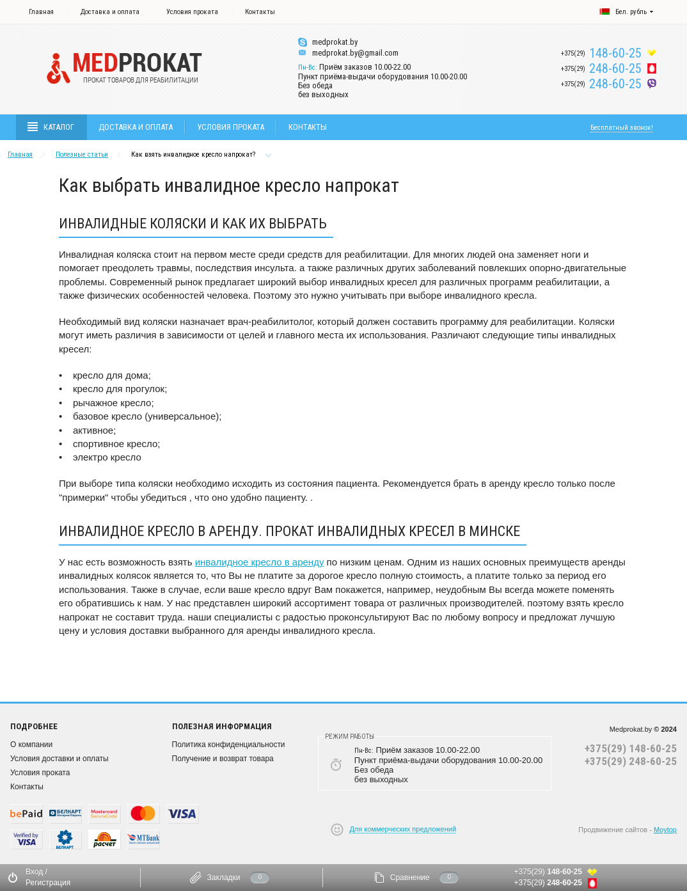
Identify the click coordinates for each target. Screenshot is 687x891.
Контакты (260, 12)
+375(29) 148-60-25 (631, 748)
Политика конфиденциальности (228, 744)
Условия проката (192, 12)
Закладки (224, 877)
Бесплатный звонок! (621, 127)
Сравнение (410, 877)
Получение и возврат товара (223, 758)
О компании (31, 744)
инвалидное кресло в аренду (259, 561)
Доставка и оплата (110, 12)
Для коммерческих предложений (402, 829)
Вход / (36, 871)
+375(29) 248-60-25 (631, 761)
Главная (41, 12)
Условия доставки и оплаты (59, 758)
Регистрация (48, 882)
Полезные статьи (82, 154)
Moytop (665, 829)
